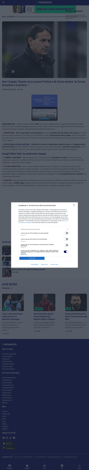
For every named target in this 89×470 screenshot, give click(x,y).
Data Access (44, 264)
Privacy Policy (54, 264)
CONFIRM (32, 258)
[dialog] (44, 235)
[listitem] (44, 229)
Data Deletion (34, 264)
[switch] (66, 233)
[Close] (74, 205)
